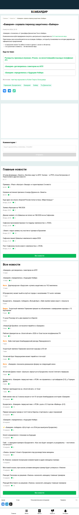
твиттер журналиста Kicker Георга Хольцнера (28, 80)
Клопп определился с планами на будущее (19, 435)
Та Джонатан (46, 85)
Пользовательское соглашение (40, 500)
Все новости (39, 256)
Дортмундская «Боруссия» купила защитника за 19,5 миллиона (30, 285)
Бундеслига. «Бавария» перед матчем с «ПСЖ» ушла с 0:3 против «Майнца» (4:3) (34, 404)
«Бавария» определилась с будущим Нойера (24, 73)
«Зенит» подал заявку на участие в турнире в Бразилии (24, 231)
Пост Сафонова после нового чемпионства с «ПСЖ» (23, 246)
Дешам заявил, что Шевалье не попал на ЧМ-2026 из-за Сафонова (28, 215)
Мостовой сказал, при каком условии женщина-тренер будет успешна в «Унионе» (34, 468)
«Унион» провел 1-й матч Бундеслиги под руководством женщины (28, 452)
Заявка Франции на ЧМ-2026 (14, 208)
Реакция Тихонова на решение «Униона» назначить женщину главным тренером (34, 475)
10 (15, 233)
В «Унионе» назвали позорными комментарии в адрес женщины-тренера (31, 460)
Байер (35, 85)
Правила (63, 500)
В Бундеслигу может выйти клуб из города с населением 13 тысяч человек (32, 293)
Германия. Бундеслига (12, 85)
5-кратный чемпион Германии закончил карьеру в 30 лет (25, 349)
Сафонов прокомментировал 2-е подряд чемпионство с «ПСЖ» (27, 223)
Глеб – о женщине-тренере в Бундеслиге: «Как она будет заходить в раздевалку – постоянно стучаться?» (39, 443)
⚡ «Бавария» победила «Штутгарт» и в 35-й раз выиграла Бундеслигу (30, 427)
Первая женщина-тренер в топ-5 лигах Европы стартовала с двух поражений (32, 412)
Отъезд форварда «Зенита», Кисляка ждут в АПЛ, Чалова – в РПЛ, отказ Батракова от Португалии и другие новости (36, 176)
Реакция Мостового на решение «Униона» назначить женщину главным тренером (34, 483)
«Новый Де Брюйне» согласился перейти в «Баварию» (24, 326)
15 (14, 407)
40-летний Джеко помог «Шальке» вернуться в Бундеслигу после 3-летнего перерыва (36, 372)
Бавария (27, 85)
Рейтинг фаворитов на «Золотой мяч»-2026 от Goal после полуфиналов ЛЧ (32, 333)
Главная (5, 18)
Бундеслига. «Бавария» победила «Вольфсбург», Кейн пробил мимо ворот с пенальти (36, 301)
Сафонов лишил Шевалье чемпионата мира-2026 (22, 238)
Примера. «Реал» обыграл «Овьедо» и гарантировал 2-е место (27, 184)
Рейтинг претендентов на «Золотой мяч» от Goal (21, 389)
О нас (18, 500)
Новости (12, 18)
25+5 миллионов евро (59, 36)
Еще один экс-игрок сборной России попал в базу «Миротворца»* (28, 200)
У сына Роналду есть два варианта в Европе (20, 318)
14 (14, 485)
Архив (3, 500)
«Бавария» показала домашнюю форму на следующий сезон (29, 364)
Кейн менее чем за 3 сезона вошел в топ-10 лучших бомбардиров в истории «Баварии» (36, 397)
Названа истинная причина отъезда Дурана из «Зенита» (25, 192)
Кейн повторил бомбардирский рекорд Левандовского (27, 341)
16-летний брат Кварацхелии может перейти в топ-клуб (24, 356)
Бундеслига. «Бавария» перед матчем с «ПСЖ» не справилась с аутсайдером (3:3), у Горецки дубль (39, 380)
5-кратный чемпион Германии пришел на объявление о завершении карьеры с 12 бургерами (37, 309)
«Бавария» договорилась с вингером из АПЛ (24, 66)
